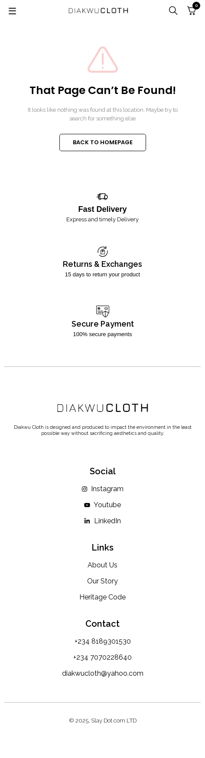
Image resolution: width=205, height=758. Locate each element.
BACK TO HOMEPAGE (103, 142)
